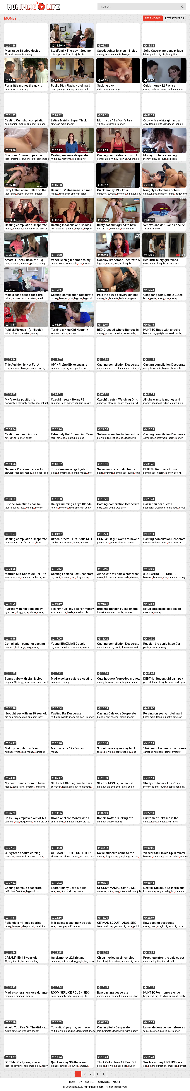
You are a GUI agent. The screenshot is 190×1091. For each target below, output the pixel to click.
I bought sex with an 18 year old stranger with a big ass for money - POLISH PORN (26, 713)
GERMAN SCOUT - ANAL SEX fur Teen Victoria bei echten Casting (116, 923)
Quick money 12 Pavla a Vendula (159, 85)
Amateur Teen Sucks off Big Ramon (24, 260)
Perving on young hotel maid (162, 713)
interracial (157, 403)
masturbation (159, 1065)
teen (107, 54)
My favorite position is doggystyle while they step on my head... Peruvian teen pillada (26, 399)
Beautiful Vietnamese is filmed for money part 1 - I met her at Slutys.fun (71, 190)
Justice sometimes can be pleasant (23, 504)
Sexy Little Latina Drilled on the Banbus (25, 190)
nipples (9, 682)
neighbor (9, 751)
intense (84, 856)
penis (146, 647)
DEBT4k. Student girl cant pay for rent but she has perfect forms (163, 678)
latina (146, 54)
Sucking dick (105, 85)
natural (44, 403)
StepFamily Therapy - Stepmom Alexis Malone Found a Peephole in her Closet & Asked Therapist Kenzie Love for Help (72, 50)
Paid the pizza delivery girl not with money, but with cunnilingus (117, 295)
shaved (115, 717)
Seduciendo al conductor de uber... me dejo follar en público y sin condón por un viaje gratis (118, 469)
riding (166, 403)
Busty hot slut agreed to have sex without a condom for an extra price (117, 225)
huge (22, 647)
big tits (161, 54)
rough (117, 263)
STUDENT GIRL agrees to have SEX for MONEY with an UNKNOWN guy (71, 783)
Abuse (116, 1081)
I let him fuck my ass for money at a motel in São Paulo (72, 609)
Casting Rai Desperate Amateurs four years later (68, 713)
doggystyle (181, 193)
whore (131, 158)
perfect (147, 682)
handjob (136, 891)
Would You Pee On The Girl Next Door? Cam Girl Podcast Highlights (26, 1027)
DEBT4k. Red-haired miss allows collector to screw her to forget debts (163, 469)
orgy (145, 124)
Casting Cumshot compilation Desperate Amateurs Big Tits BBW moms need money (25, 120)
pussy (61, 54)
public (153, 54)
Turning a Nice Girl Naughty (69, 329)
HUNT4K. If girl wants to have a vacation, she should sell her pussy (118, 539)
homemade (43, 158)
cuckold (169, 333)
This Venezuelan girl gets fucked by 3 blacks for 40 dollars (68, 469)
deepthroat (120, 751)
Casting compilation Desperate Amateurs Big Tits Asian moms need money (164, 539)
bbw (58, 158)
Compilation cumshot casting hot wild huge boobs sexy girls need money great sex (25, 643)
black (146, 298)
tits (82, 54)
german (118, 926)
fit (15, 438)
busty (121, 403)
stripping (36, 368)
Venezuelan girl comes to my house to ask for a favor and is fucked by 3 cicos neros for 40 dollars (72, 260)
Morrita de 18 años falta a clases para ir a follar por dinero (114, 120)
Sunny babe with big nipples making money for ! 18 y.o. (23, 678)
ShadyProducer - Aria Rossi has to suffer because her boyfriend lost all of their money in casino (162, 783)
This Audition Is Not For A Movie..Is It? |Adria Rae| (22, 364)
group (182, 507)
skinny (54, 856)
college (30, 507)
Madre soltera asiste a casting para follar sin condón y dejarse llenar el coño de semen (71, 678)
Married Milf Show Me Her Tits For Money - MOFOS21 (25, 574)
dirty (123, 507)
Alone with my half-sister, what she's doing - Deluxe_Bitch (118, 574)
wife (15, 89)
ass (155, 193)
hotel (146, 717)
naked (8, 298)
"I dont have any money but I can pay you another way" (116, 748)
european (10, 577)
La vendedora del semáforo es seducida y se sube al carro (164, 1027)
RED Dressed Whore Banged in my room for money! (118, 329)
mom (72, 717)
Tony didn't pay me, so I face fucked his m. (70, 1027)
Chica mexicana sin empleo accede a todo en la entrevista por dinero (117, 957)
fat (25, 542)
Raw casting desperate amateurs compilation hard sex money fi (118, 992)
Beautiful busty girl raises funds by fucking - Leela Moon (164, 260)
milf (53, 158)
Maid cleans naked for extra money (24, 295)
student (79, 403)
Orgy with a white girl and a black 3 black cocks (161, 120)
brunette (26, 158)
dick (86, 89)
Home (72, 1081)
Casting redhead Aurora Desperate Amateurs (21, 434)
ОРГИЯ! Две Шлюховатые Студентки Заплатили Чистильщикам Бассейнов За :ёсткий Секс (72, 364)
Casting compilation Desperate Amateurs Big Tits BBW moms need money (26, 225)
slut (33, 158)
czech (131, 542)
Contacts (103, 1081)
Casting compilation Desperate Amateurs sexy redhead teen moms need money (118, 504)
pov (139, 193)
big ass (41, 124)
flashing (70, 89)
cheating (129, 403)
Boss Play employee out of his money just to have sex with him (25, 818)
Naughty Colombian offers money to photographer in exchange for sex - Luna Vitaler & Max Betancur (164, 190)
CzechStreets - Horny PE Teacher (67, 399)
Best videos (153, 18)
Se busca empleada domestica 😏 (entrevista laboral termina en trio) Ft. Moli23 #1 (118, 434)
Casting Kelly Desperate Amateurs (113, 1027)
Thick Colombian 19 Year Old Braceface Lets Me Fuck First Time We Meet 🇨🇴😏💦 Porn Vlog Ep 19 (117, 1062)
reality (87, 403)
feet (109, 438)
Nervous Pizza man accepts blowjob (24, 469)
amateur (165, 89)
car (169, 1031)
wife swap (121, 158)
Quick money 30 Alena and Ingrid (69, 1062)
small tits (40, 926)
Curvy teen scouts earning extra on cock (22, 853)
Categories (86, 1081)
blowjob (75, 54)
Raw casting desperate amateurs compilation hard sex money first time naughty (164, 923)
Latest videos (174, 18)
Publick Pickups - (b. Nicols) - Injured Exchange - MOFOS (24, 329)
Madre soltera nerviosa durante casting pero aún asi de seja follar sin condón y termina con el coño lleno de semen (26, 992)
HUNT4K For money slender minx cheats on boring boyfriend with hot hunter (162, 992)
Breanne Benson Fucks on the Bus (117, 609)
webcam (26, 1031)
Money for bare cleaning (160, 155)
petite (159, 124)
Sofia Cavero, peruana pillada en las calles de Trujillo (163, 50)
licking (155, 786)
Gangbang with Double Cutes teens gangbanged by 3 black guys (163, 295)
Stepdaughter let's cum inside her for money (117, 50)
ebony (161, 298)
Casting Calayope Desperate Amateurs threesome (116, 713)
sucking (115, 89)
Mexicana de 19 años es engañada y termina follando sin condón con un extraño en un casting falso (71, 748)
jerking (61, 89)
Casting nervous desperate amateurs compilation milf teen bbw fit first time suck (72, 155)
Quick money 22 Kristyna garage (67, 957)
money (28, 54)
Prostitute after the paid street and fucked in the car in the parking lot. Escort (163, 957)
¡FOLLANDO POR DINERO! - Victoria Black (161, 574)
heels (70, 612)
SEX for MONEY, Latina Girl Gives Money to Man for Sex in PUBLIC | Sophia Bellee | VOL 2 (118, 783)
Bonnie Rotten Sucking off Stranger (115, 818)
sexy (67, 193)
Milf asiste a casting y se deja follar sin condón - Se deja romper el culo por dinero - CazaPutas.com (71, 923)
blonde (147, 333)
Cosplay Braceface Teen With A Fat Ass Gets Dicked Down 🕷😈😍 (118, 260)
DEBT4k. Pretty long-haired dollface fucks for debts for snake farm (24, 1062)
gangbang (168, 124)
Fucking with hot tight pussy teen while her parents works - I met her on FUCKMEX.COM (26, 609)
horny (169, 54)
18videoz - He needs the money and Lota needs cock (164, 748)
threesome (177, 89)
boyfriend (148, 996)
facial (118, 682)
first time (66, 158)
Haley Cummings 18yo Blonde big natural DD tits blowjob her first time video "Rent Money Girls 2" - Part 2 (71, 504)
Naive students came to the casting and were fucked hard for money (117, 853)
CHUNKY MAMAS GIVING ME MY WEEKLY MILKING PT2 (116, 888)
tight (7, 612)
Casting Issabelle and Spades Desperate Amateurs (71, 225)
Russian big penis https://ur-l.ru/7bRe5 (162, 643)
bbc (173, 368)
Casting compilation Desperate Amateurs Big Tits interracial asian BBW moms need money (164, 434)
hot (84, 158)
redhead (19, 472)
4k (180, 472)
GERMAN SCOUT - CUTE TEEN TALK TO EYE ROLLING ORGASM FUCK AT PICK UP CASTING (71, 853)
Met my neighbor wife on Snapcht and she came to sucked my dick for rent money (26, 748)
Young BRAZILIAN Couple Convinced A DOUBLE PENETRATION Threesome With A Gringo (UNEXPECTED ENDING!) (72, 643)
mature (70, 403)
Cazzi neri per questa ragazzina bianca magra (159, 504)
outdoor (156, 89)
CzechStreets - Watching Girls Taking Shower (117, 399)
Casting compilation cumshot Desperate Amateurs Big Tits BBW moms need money (117, 155)
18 (6, 54)
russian (160, 472)
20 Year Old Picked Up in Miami (164, 853)
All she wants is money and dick (161, 399)
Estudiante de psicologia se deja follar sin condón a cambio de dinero (162, 609)
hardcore (15, 368)
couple (179, 124)
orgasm (132, 298)
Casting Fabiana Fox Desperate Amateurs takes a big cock (72, 574)
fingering (89, 961)
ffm (68, 54)
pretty (80, 891)
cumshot (31, 124)
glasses (70, 228)
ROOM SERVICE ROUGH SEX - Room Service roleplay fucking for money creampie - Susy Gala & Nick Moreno (72, 992)
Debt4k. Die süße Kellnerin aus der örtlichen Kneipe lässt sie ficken (163, 888)
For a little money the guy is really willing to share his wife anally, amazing (25, 85)
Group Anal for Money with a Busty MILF (70, 818)
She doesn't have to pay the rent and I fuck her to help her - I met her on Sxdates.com (25, 155)
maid (53, 89)
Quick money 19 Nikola (112, 190)
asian (83, 193)
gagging (70, 1031)
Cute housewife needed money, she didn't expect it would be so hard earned (118, 678)
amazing (23, 89)
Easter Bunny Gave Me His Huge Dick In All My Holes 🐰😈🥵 (72, 888)
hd (112, 263)
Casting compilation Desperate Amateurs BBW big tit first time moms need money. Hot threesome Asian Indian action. (118, 643)
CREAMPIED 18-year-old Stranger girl (21, 957)
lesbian (123, 298)
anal (10, 54)
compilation (11, 124)
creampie (19, 54)
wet (118, 507)
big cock (77, 158)
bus (61, 542)
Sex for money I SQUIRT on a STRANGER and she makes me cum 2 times (163, 1062)
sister (100, 577)
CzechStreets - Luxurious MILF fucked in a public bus (72, 539)
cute (164, 158)
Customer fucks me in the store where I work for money (163, 818)
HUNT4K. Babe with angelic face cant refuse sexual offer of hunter (163, 329)
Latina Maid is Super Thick (69, 120)
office (54, 54)
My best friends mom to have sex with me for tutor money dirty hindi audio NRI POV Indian (26, 783)
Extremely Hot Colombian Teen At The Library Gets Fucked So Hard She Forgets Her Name (72, 434)
